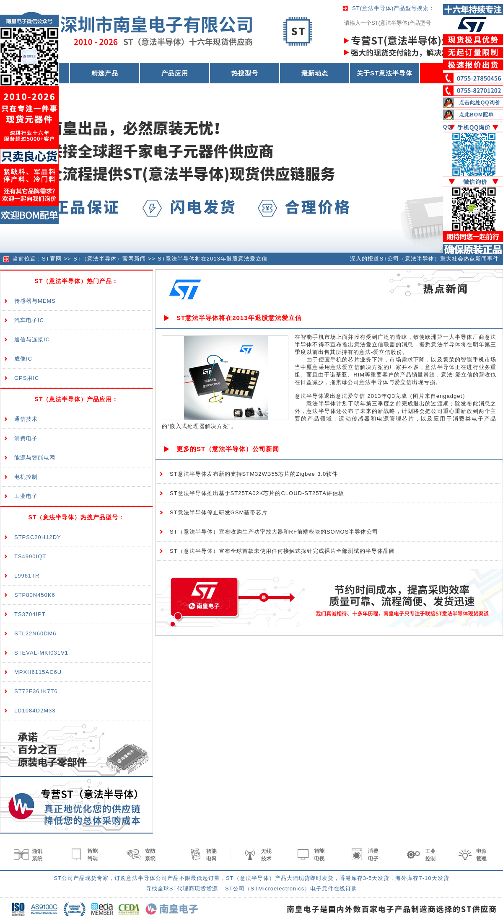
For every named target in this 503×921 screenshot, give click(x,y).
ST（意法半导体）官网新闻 (109, 258)
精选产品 (104, 73)
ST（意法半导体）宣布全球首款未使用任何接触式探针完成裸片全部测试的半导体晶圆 (282, 551)
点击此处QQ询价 (479, 103)
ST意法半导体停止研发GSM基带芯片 (218, 512)
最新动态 (314, 73)
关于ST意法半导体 (384, 73)
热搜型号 (244, 73)
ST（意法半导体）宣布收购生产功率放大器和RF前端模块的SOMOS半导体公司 (274, 532)
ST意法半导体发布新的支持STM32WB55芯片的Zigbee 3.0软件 (254, 474)
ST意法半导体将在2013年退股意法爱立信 (212, 258)
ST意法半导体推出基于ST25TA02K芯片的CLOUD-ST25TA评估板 (257, 493)
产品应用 (174, 73)
